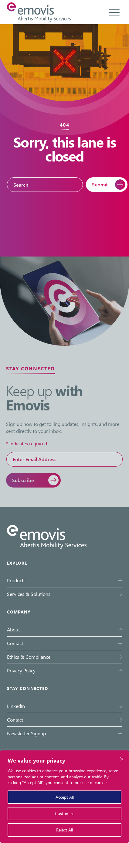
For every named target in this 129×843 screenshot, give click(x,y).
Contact (15, 643)
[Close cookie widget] (121, 759)
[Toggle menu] (114, 12)
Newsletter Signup (26, 733)
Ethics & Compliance (28, 657)
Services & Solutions (28, 594)
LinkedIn (16, 706)
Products (16, 580)
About (13, 629)
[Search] (45, 184)
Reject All (64, 830)
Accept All (65, 797)
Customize (64, 813)
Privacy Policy (21, 670)
